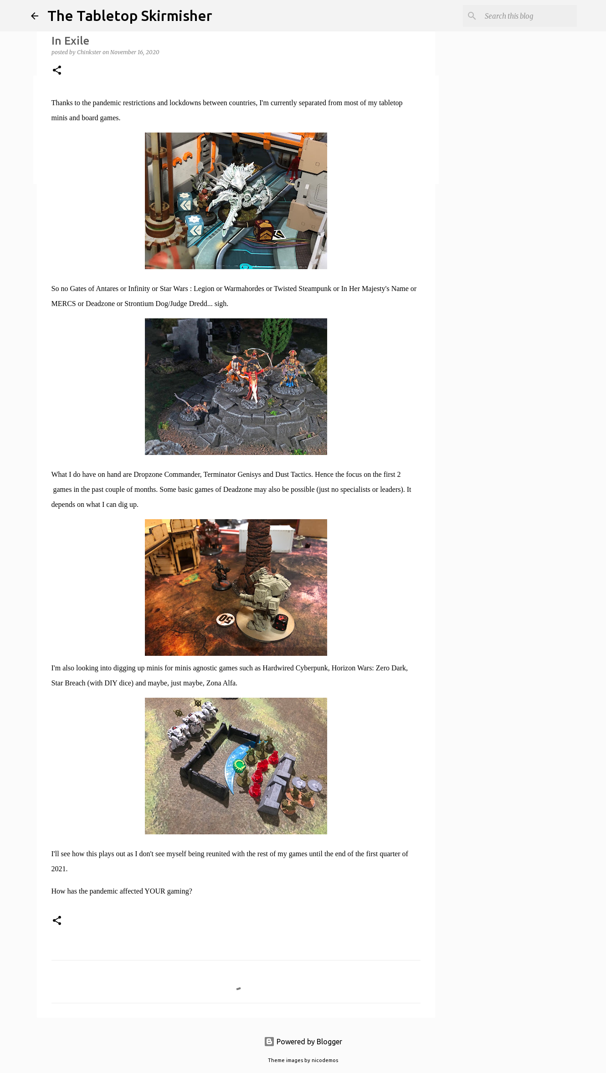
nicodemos (325, 1060)
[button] (56, 71)
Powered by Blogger (303, 1041)
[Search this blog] (529, 16)
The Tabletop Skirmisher (129, 15)
